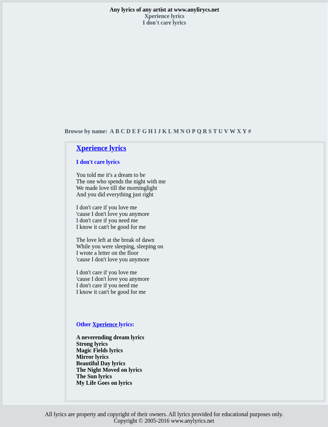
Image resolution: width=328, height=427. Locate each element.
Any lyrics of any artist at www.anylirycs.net (164, 9)
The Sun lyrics (94, 376)
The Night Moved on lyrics (109, 370)
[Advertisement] (34, 126)
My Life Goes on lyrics (104, 383)
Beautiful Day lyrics (100, 363)
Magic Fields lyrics (99, 350)
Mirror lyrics (92, 357)
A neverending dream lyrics (110, 337)
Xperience (105, 324)
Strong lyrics (92, 344)
